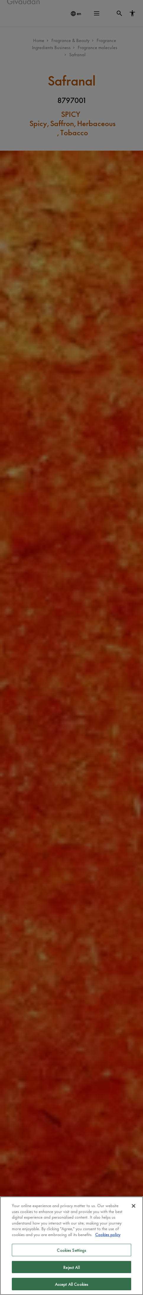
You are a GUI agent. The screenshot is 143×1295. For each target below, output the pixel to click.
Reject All (71, 1267)
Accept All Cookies (71, 1284)
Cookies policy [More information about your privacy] (107, 1234)
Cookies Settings (71, 1250)
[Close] (133, 1205)
